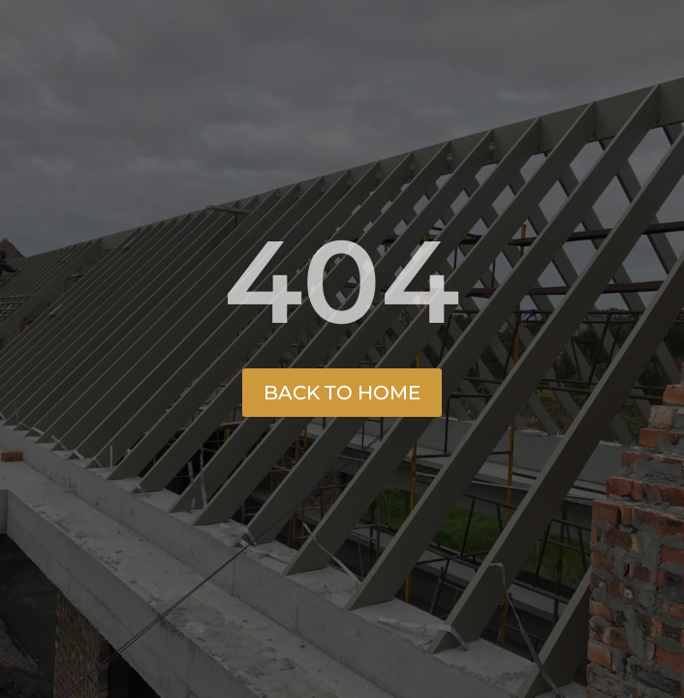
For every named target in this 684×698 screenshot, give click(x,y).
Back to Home (342, 392)
